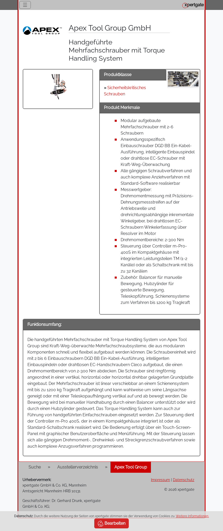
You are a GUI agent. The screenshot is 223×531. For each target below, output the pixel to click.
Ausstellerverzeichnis (77, 467)
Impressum (160, 479)
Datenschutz (183, 479)
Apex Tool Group (130, 467)
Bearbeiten (111, 524)
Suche (34, 467)
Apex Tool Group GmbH (110, 28)
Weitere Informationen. (192, 516)
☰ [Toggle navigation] (25, 5)
